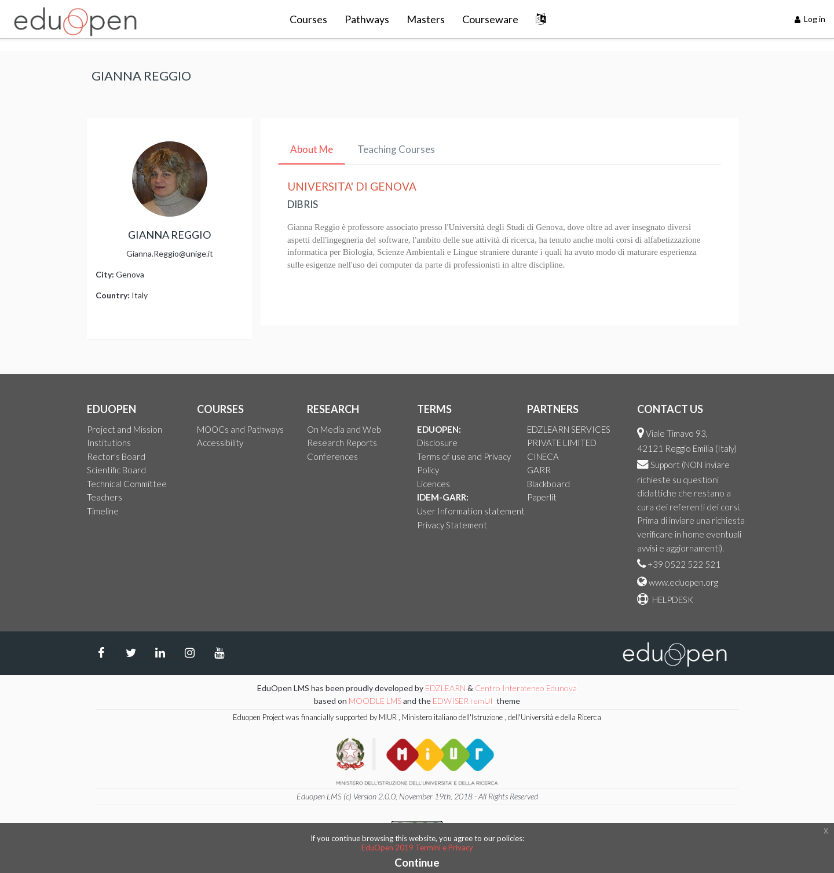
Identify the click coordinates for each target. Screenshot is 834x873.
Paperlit (542, 497)
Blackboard (548, 483)
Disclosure (437, 442)
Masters (426, 19)
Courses (308, 19)
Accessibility (220, 442)
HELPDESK (671, 599)
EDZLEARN (445, 688)
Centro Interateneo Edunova (526, 688)
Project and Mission (124, 429)
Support (665, 464)
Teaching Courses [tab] (396, 149)
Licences (433, 483)
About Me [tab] (311, 149)
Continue (417, 862)
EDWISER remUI (464, 701)
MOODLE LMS (375, 701)
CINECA (543, 456)
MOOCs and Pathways (240, 429)
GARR (539, 470)
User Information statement (471, 511)
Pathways (367, 19)
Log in (810, 19)
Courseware (490, 19)
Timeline (103, 511)
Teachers (104, 497)
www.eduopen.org (683, 582)
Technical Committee (127, 483)
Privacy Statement (452, 525)
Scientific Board (116, 470)
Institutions (109, 442)
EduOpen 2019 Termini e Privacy (417, 847)
